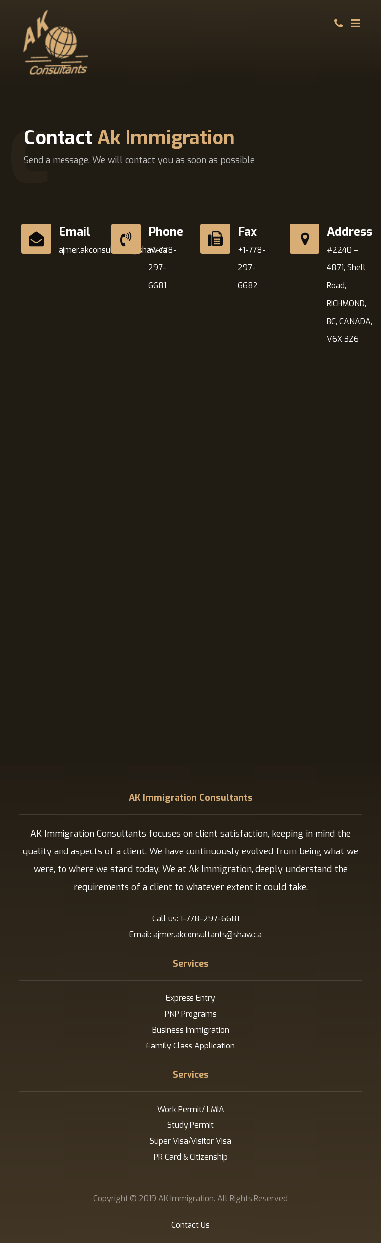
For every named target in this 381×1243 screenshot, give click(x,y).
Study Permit (190, 1125)
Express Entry (190, 998)
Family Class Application (190, 1046)
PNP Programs (191, 1014)
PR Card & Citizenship (191, 1157)
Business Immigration (190, 1030)
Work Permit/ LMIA (190, 1109)
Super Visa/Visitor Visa (190, 1141)
